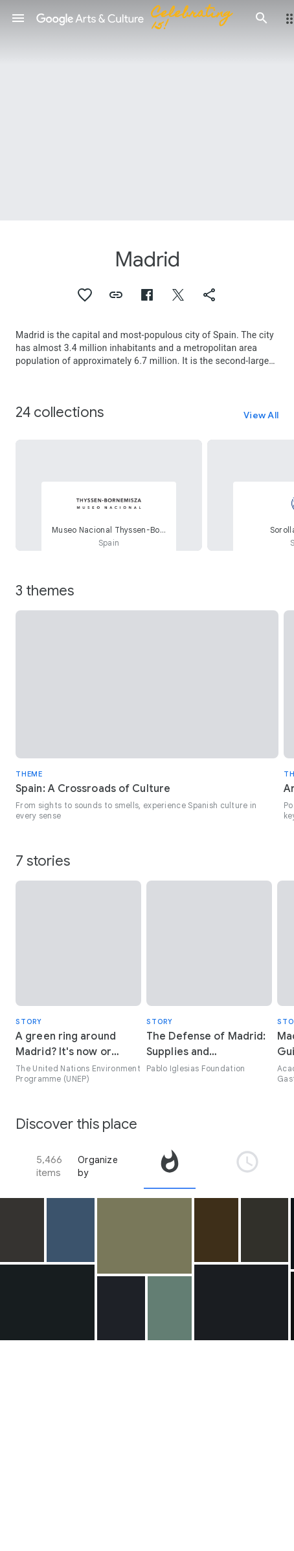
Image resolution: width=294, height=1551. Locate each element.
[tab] (170, 1166)
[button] (18, 18)
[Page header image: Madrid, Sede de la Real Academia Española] (147, 110)
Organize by (98, 1166)
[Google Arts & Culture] (139, 18)
